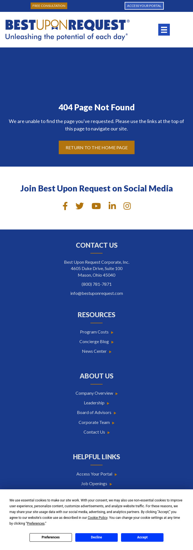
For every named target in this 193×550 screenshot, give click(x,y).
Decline (96, 537)
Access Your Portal (94, 473)
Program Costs (94, 331)
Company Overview (94, 393)
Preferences (51, 537)
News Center (94, 351)
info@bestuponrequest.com (96, 293)
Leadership (94, 402)
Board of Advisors (94, 412)
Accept (142, 537)
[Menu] (164, 30)
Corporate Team (94, 422)
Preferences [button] (36, 523)
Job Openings (94, 483)
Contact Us (94, 431)
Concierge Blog (94, 341)
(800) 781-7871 (97, 284)
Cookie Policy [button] (97, 518)
